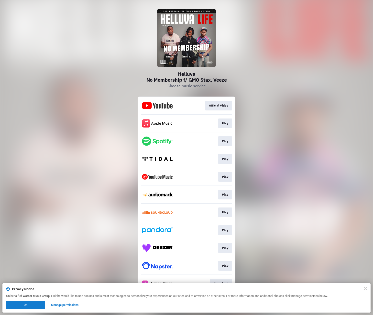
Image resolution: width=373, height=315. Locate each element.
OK (26, 305)
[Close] (365, 288)
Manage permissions (65, 305)
